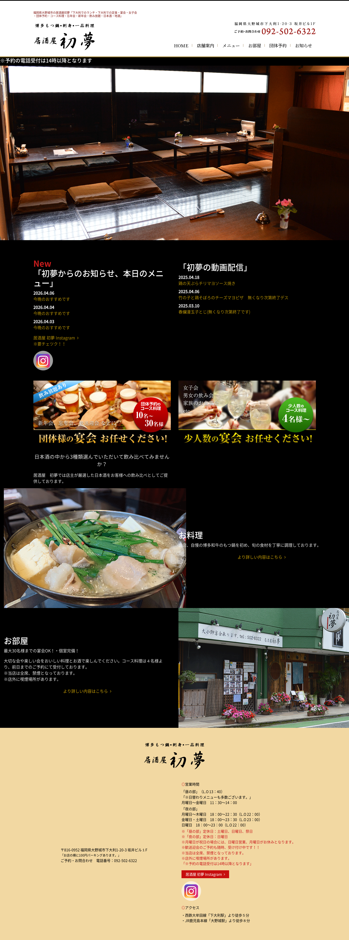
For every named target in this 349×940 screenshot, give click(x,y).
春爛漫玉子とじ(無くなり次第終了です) (214, 312)
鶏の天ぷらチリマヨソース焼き (206, 283)
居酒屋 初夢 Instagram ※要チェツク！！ (56, 341)
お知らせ (303, 45)
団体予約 (278, 45)
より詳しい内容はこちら (262, 557)
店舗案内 (205, 45)
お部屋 (254, 45)
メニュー (231, 45)
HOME (181, 45)
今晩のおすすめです (51, 299)
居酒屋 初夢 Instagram (205, 874)
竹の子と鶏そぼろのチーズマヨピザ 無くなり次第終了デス (233, 297)
